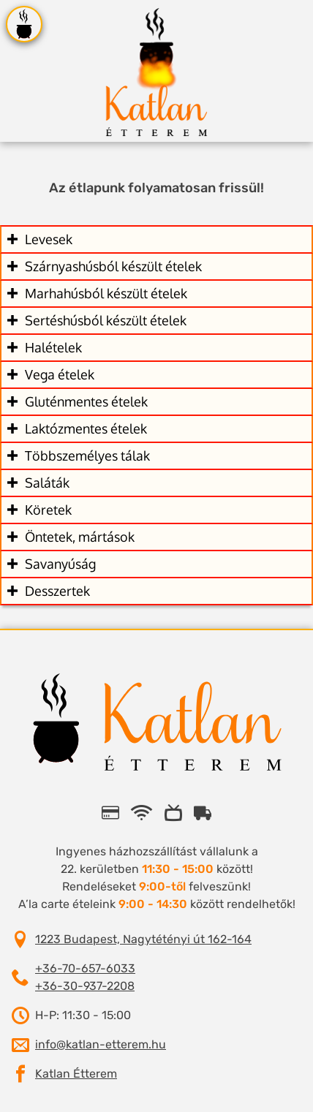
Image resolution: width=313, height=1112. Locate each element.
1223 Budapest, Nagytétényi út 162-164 (143, 939)
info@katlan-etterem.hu (100, 1044)
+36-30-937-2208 (85, 986)
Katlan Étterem (76, 1074)
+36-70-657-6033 (85, 968)
